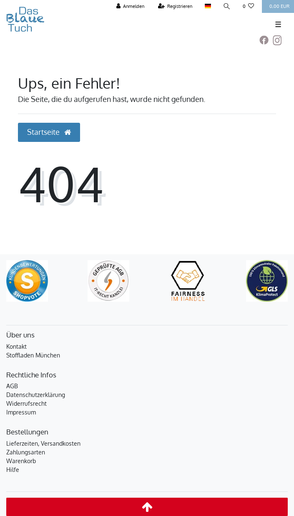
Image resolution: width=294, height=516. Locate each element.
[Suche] (227, 6)
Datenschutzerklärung (35, 394)
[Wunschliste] (248, 6)
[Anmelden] (130, 6)
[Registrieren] (175, 6)
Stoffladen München (33, 355)
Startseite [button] (49, 131)
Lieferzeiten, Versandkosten (43, 443)
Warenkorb (21, 460)
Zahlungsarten (25, 452)
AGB (12, 385)
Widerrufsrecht (26, 403)
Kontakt (16, 346)
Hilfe (12, 469)
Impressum (21, 412)
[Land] (207, 6)
